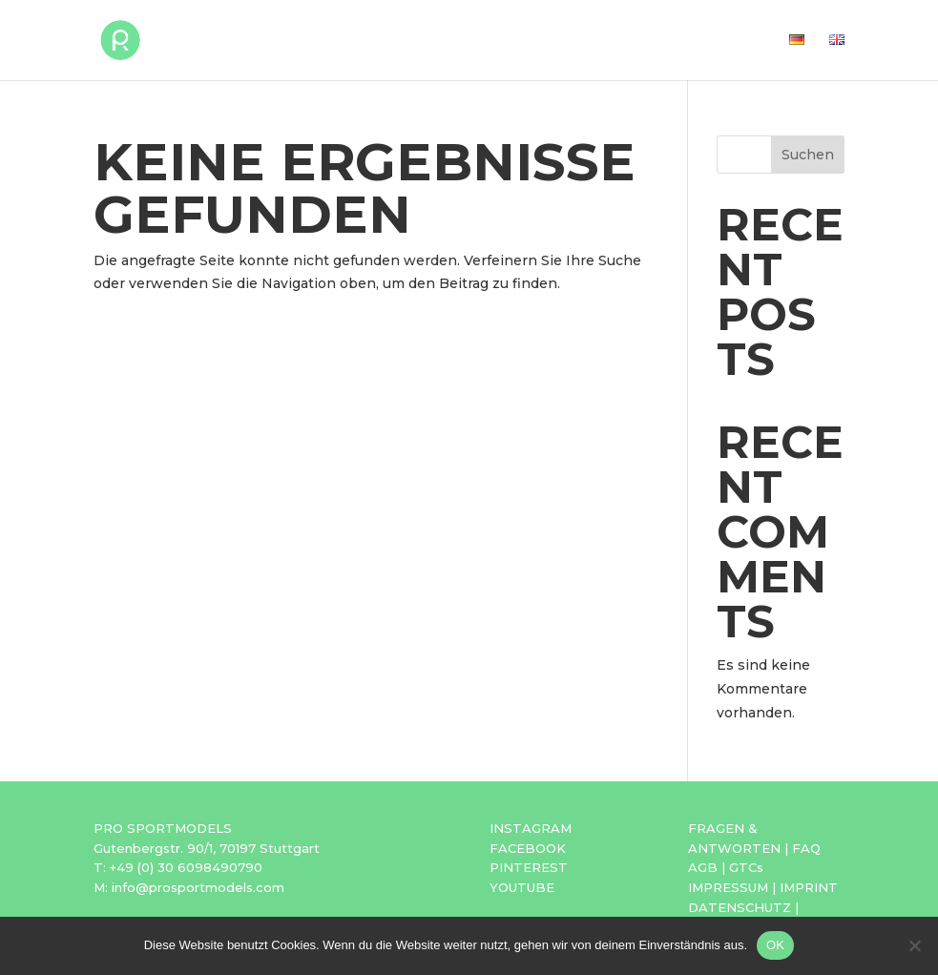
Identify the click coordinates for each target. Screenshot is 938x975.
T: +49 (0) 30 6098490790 (178, 867)
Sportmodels (400, 41)
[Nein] (914, 945)
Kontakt (731, 41)
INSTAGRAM (531, 828)
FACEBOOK (528, 848)
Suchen (808, 154)
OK (775, 945)
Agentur (639, 41)
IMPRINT (809, 887)
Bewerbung (530, 41)
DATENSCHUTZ (739, 907)
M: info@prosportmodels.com (189, 887)
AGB (703, 867)
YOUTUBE (522, 887)
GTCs (746, 867)
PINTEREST (529, 867)
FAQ (806, 848)
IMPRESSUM (728, 887)
